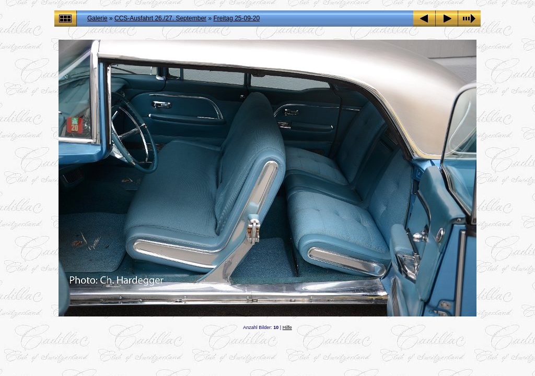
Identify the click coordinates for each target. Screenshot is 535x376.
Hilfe (287, 327)
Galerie (97, 18)
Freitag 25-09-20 (236, 18)
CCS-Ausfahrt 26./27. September (160, 18)
